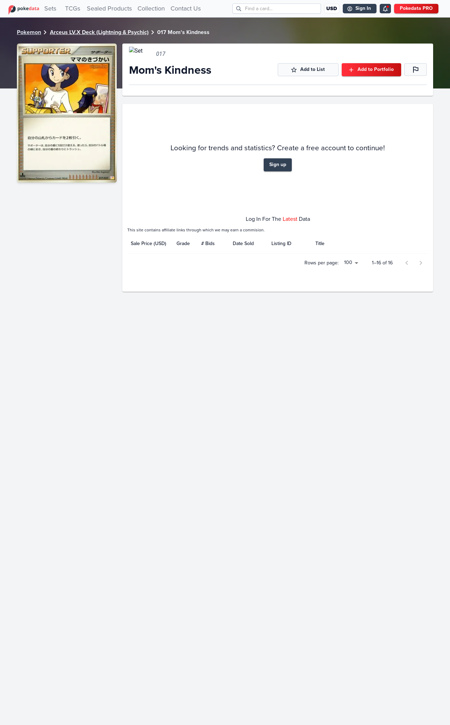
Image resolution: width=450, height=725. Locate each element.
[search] (239, 8)
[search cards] (283, 9)
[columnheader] (150, 348)
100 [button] (350, 403)
